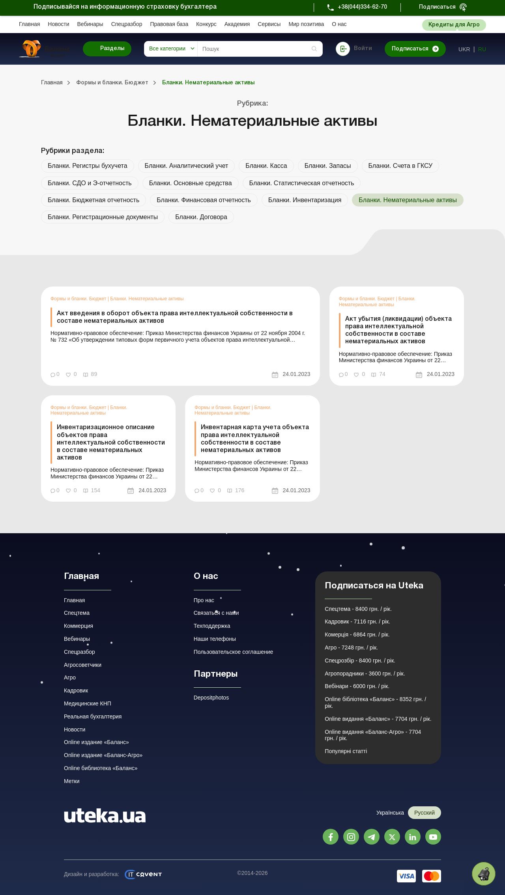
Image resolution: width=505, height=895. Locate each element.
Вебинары (90, 24)
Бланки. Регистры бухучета (87, 165)
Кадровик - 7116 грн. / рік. (357, 621)
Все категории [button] (167, 48)
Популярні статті (346, 751)
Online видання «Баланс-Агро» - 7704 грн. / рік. (373, 735)
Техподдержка (212, 626)
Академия (237, 24)
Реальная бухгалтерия (93, 716)
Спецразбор (126, 24)
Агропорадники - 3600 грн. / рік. (365, 673)
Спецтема (77, 613)
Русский (424, 812)
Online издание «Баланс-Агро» (103, 755)
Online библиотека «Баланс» (100, 768)
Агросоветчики (82, 665)
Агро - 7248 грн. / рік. (351, 647)
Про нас (204, 600)
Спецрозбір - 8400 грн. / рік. (360, 660)
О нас (339, 24)
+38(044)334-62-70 (362, 7)
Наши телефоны (215, 639)
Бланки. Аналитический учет (186, 165)
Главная (29, 24)
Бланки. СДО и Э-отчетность (90, 183)
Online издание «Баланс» (96, 742)
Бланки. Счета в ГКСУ (400, 165)
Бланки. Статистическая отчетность (301, 183)
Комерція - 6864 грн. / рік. (357, 634)
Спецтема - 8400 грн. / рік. (358, 609)
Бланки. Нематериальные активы (147, 298)
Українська (390, 812)
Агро (70, 677)
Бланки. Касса (266, 165)
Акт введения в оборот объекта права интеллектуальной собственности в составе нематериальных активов (175, 317)
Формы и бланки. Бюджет (79, 298)
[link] (180, 336)
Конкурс (206, 24)
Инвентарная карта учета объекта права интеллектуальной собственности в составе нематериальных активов (255, 439)
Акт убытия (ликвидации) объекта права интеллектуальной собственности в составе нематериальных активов (398, 330)
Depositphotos (211, 697)
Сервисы (269, 24)
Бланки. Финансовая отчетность (204, 200)
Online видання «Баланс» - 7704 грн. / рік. (378, 719)
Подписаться (437, 7)
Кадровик (76, 690)
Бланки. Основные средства (190, 183)
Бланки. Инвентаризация (305, 200)
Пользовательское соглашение (233, 652)
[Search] (260, 49)
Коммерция (78, 626)
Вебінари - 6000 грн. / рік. (357, 686)
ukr (464, 49)
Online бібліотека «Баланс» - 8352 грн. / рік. (375, 702)
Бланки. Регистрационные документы (103, 217)
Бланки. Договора (201, 217)
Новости (58, 24)
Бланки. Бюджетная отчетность (93, 200)
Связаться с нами (216, 613)
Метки (72, 781)
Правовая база (169, 24)
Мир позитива (306, 24)
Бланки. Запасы (328, 165)
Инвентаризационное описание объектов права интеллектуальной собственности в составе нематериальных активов (111, 443)
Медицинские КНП (87, 703)
